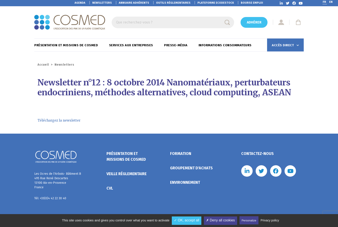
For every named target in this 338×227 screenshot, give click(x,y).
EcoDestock (215, 2)
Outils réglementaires (173, 2)
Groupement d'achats (191, 168)
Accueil (43, 64)
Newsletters (102, 2)
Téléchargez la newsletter (59, 120)
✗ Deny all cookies (220, 220)
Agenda (80, 2)
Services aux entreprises (131, 45)
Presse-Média (176, 45)
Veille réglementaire (126, 173)
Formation (180, 153)
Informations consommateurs (226, 45)
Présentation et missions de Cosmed (66, 45)
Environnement (185, 182)
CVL (109, 188)
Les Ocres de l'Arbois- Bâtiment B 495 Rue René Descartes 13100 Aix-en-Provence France (57, 180)
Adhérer (254, 22)
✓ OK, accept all (186, 220)
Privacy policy (270, 220)
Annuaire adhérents (134, 2)
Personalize (249, 220)
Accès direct (283, 45)
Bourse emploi (252, 2)
